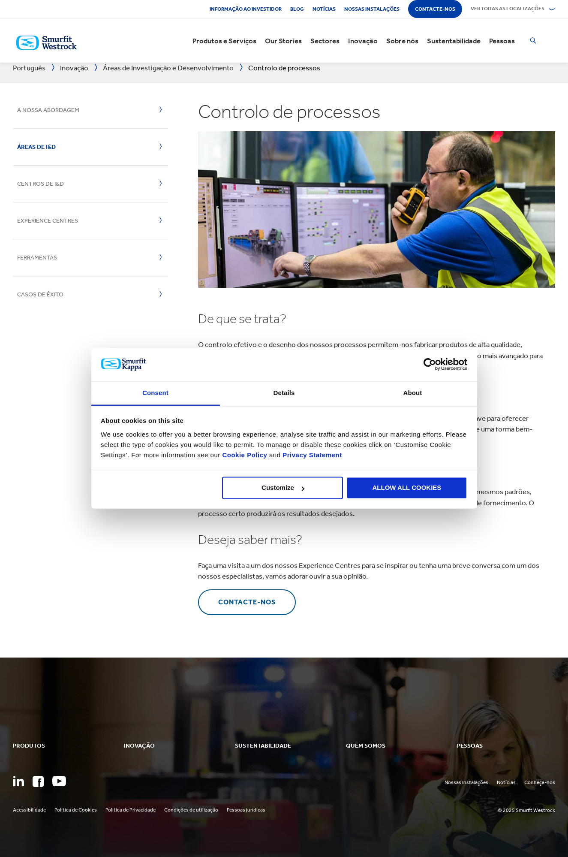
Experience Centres (47, 220)
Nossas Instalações (466, 782)
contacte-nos (247, 602)
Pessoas (502, 40)
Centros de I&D (40, 183)
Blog (297, 9)
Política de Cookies (75, 810)
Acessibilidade (29, 810)
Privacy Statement (311, 455)
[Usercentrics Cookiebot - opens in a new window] (429, 364)
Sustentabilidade (454, 40)
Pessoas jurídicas (246, 810)
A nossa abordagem (48, 110)
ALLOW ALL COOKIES (407, 488)
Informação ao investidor (246, 9)
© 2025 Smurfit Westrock (526, 810)
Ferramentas (37, 257)
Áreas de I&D (36, 147)
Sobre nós (402, 40)
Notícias (324, 9)
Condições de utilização (191, 810)
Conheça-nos (539, 782)
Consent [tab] (155, 392)
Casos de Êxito (40, 294)
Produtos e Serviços (224, 40)
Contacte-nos (435, 9)
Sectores (325, 40)
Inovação (363, 40)
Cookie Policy (244, 455)
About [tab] (412, 392)
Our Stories (283, 40)
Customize (282, 488)
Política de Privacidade (130, 810)
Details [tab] (284, 392)
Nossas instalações (372, 9)
